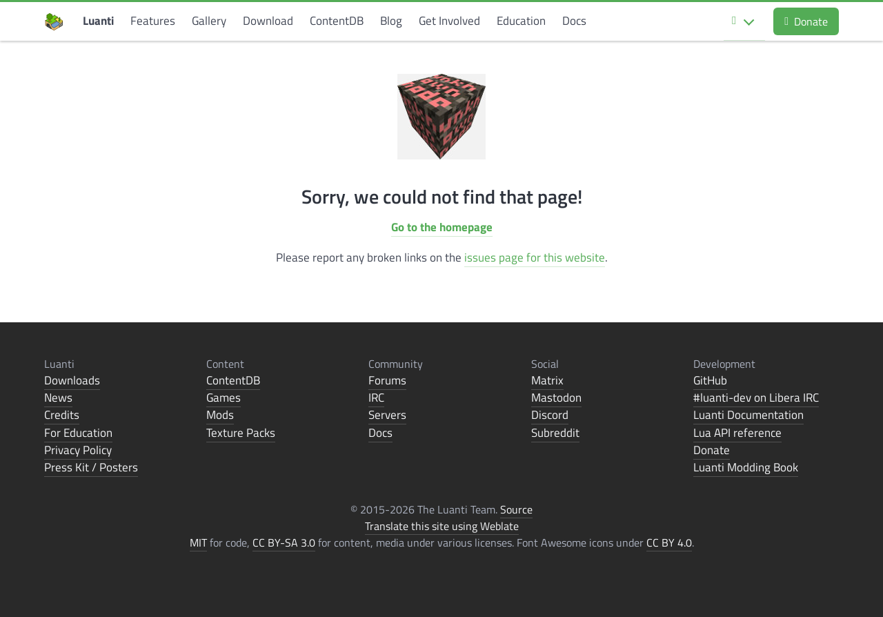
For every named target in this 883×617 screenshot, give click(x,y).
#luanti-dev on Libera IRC (756, 398)
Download (268, 21)
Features (152, 21)
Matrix (547, 380)
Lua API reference (737, 433)
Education (521, 21)
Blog (391, 21)
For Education (78, 433)
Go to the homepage (442, 227)
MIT (198, 542)
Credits (61, 415)
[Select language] (744, 21)
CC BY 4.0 (669, 542)
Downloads (72, 380)
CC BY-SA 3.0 (283, 542)
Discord (549, 415)
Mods (220, 415)
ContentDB (337, 21)
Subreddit (555, 433)
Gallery (209, 21)
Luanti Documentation (748, 415)
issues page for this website (534, 257)
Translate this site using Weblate (442, 526)
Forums (387, 380)
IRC (376, 398)
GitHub (710, 380)
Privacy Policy (78, 450)
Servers (387, 415)
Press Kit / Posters (91, 467)
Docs (574, 21)
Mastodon (556, 398)
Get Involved (449, 21)
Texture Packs (240, 433)
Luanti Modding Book (745, 467)
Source (516, 509)
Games (223, 398)
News (58, 398)
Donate (806, 21)
